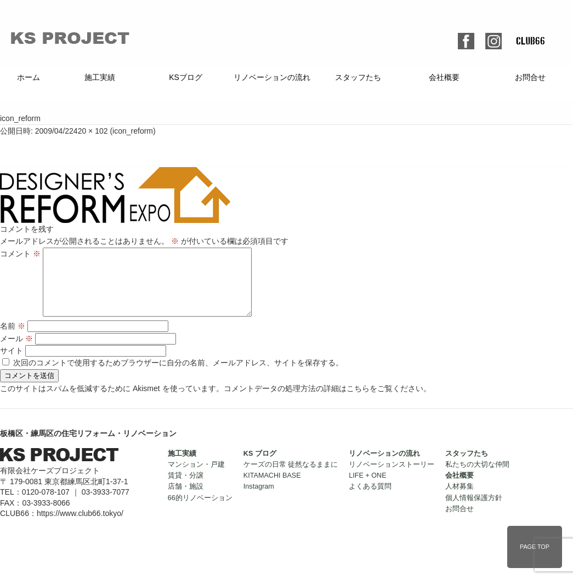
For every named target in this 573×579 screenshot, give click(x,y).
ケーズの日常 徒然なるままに (290, 477)
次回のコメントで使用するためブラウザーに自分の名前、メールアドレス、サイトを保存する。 (178, 375)
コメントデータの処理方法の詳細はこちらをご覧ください (323, 401)
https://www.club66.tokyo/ (80, 526)
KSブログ (185, 77)
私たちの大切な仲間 (477, 477)
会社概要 (444, 77)
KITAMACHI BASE (272, 488)
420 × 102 (90, 131)
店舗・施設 (185, 499)
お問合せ (530, 77)
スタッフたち (358, 77)
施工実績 (99, 77)
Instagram (258, 499)
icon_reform (132, 131)
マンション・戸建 (196, 477)
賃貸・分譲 (185, 488)
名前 (12, 339)
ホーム (28, 77)
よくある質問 (370, 499)
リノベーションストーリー (391, 477)
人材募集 (459, 499)
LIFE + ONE (367, 488)
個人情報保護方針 (473, 511)
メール (16, 351)
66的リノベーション (200, 511)
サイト (11, 363)
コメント (20, 253)
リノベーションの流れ (272, 77)
